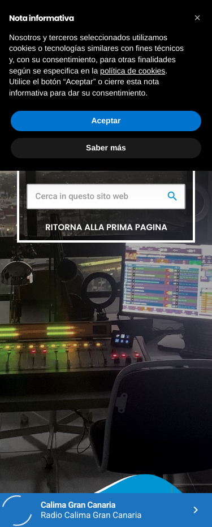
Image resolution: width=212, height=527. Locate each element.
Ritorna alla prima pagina (106, 228)
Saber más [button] (106, 147)
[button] (197, 18)
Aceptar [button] (105, 120)
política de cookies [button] (132, 70)
